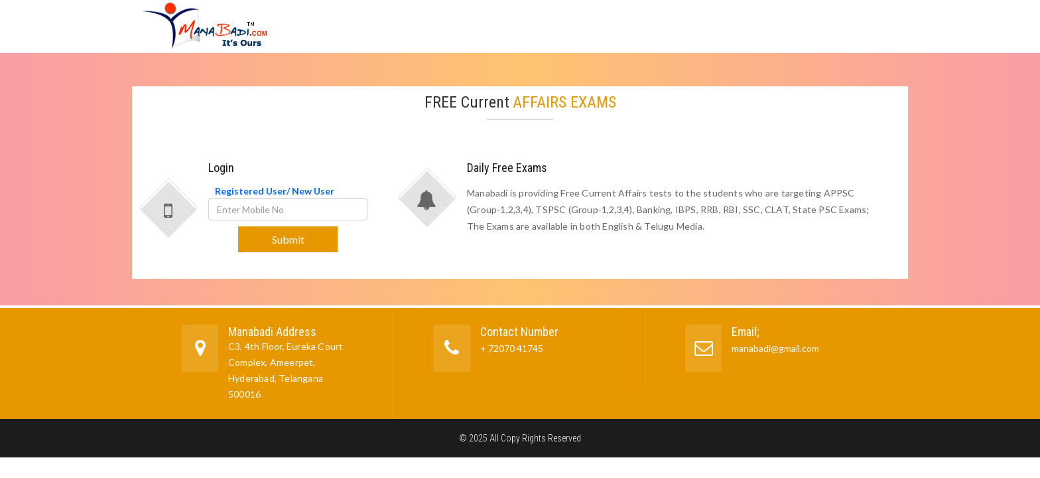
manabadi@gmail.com (775, 348)
